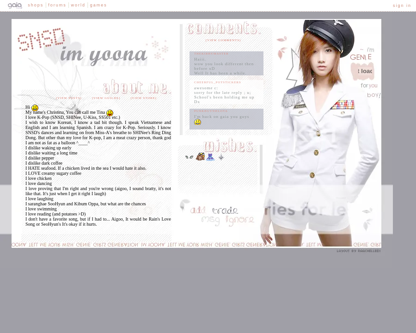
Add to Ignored (237, 222)
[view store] (143, 97)
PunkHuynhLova (211, 110)
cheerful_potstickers (217, 82)
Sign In (402, 5)
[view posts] (68, 97)
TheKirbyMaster (211, 53)
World (78, 5)
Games (98, 5)
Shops (35, 5)
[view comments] (223, 40)
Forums (57, 5)
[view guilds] (106, 97)
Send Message (209, 222)
